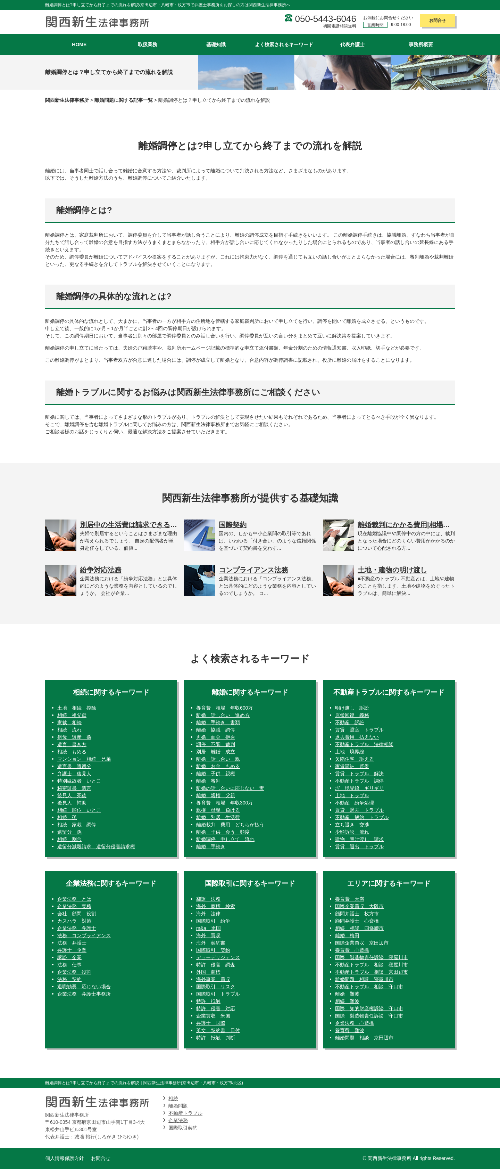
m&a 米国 (208, 928)
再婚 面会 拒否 (215, 737)
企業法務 (178, 1120)
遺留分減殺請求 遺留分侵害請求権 (96, 846)
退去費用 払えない (357, 737)
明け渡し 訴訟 (352, 708)
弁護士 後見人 (74, 773)
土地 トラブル (352, 795)
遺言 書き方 (71, 744)
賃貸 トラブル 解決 (359, 773)
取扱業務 (147, 44)
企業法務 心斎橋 (354, 1023)
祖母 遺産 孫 (74, 737)
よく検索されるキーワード (284, 44)
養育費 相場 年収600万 (224, 708)
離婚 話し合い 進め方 (223, 715)
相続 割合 (69, 839)
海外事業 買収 (213, 979)
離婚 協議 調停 (215, 730)
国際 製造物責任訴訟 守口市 (369, 1016)
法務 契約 (69, 979)
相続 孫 (67, 817)
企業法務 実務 (74, 906)
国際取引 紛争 (213, 921)
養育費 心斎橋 (352, 950)
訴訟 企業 (69, 957)
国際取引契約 (183, 1127)
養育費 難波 (349, 1030)
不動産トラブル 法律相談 (364, 744)
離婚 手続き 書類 (218, 722)
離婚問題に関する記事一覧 (123, 100)
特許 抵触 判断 (215, 1037)
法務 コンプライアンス (84, 935)
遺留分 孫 (69, 832)
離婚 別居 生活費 (218, 817)
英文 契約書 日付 (218, 1030)
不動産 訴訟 (349, 722)
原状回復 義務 (352, 715)
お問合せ (437, 20)
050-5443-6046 (325, 18)
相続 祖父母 (71, 715)
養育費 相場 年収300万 (224, 803)
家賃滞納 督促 (352, 766)
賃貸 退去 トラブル (359, 810)
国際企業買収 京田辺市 (362, 943)
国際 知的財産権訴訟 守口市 (369, 1008)
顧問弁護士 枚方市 (357, 913)
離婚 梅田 (347, 935)
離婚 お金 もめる (218, 766)
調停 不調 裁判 (215, 744)
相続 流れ (69, 730)
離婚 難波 (347, 994)
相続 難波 (347, 1001)
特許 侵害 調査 (215, 964)
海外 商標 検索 (215, 906)
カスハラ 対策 (74, 921)
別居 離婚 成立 (215, 751)
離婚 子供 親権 (215, 773)
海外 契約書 (210, 943)
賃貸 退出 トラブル (359, 846)
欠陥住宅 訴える (354, 759)
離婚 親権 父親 (215, 795)
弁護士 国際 (210, 1023)
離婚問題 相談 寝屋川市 (364, 979)
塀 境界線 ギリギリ (359, 788)
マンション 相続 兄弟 (84, 759)
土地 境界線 (349, 751)
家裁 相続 (69, 722)
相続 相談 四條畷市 (359, 928)
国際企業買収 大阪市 (359, 906)
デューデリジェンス (218, 957)
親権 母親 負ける (218, 810)
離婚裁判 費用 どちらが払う (230, 824)
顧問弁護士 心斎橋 (357, 921)
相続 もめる (71, 751)
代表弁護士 (352, 44)
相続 (173, 1098)
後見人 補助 (71, 803)
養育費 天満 (349, 899)
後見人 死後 (71, 795)
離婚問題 (178, 1106)
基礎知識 (216, 44)
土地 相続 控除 (76, 708)
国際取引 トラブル (218, 994)
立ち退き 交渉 (352, 824)
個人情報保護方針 (64, 1158)
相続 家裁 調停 (76, 824)
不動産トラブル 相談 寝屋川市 (371, 964)
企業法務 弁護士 (76, 928)
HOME (79, 44)
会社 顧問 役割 (76, 913)
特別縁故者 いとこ (79, 781)
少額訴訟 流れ (352, 832)
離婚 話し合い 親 (218, 759)
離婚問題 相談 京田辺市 (364, 1037)
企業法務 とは (74, 899)
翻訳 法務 (208, 899)
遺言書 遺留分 (74, 766)
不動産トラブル (185, 1113)
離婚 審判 (208, 781)
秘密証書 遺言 (74, 788)
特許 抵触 (208, 1001)
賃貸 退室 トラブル (359, 730)
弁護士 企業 (71, 950)
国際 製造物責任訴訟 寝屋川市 (371, 957)
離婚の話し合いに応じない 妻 (230, 788)
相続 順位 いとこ (79, 810)
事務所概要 (421, 44)
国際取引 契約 (213, 950)
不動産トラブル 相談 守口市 (369, 986)
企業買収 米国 (213, 1016)
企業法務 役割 (74, 972)
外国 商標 (208, 972)
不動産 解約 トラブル (362, 817)
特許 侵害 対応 (215, 1008)
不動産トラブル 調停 (359, 781)
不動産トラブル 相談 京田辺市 (371, 972)
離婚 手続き (210, 846)
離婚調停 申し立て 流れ (225, 839)
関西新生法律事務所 (67, 100)
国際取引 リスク (215, 986)
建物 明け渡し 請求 (359, 839)
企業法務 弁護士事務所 (84, 994)
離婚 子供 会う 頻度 (223, 832)
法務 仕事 (69, 964)
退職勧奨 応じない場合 (84, 986)
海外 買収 (208, 935)
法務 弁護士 (71, 943)
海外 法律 (208, 913)
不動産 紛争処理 (354, 803)
